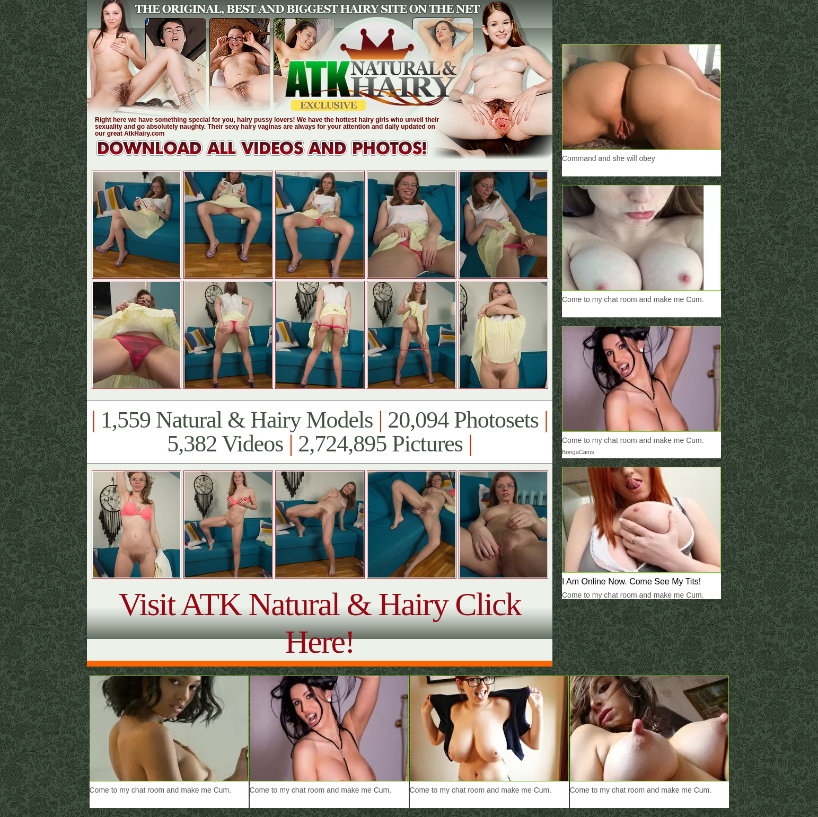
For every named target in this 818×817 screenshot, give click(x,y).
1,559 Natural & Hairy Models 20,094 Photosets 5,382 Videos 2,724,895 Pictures (319, 432)
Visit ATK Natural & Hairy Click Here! (319, 623)
